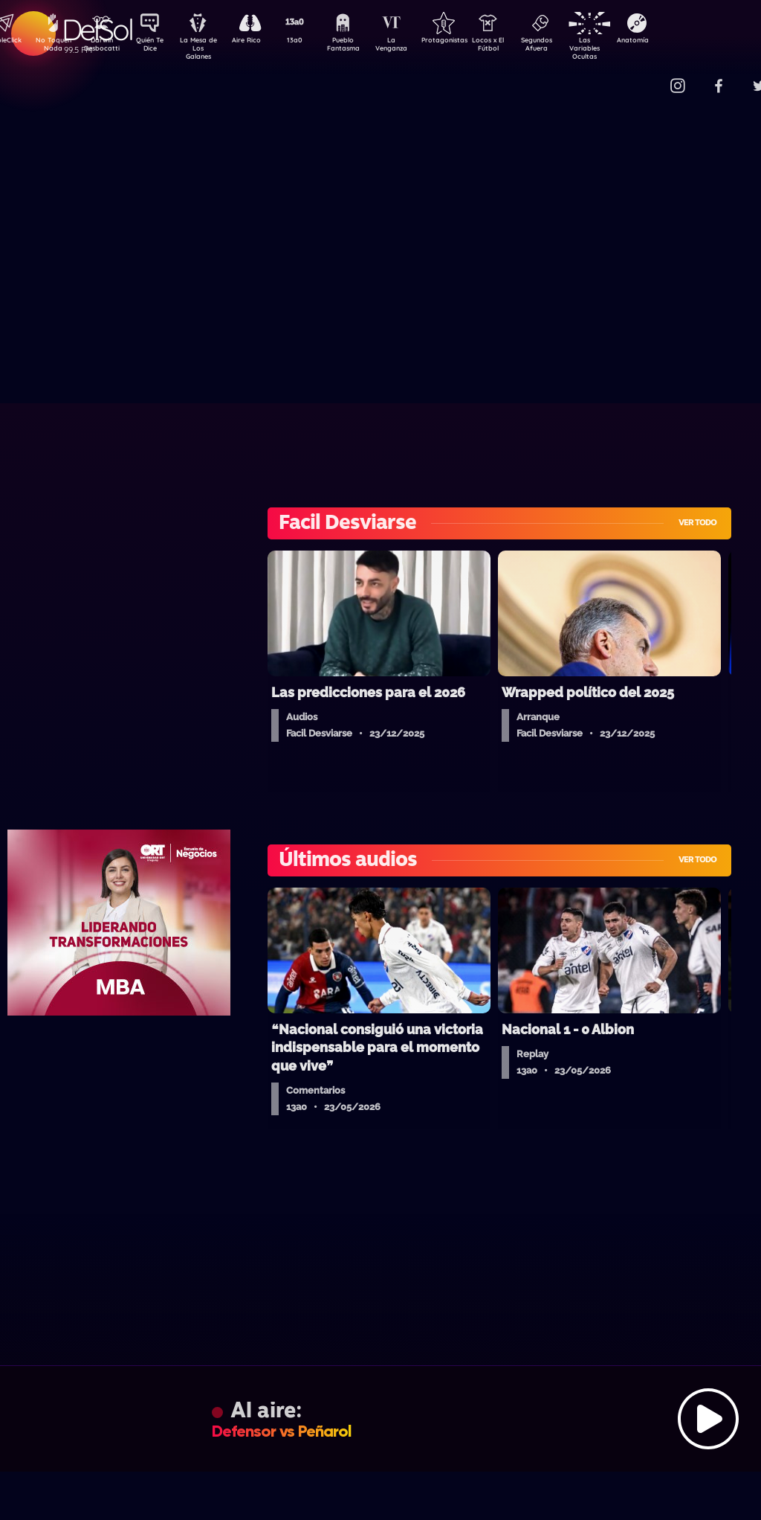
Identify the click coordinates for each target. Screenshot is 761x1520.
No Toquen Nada (51, 46)
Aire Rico (259, 41)
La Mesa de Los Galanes (208, 48)
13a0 (311, 41)
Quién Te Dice (155, 46)
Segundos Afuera (571, 46)
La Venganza (416, 46)
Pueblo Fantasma (363, 46)
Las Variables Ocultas (624, 48)
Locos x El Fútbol (520, 46)
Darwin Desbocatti (103, 46)
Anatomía (676, 41)
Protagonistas (467, 41)
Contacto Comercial (646, 76)
